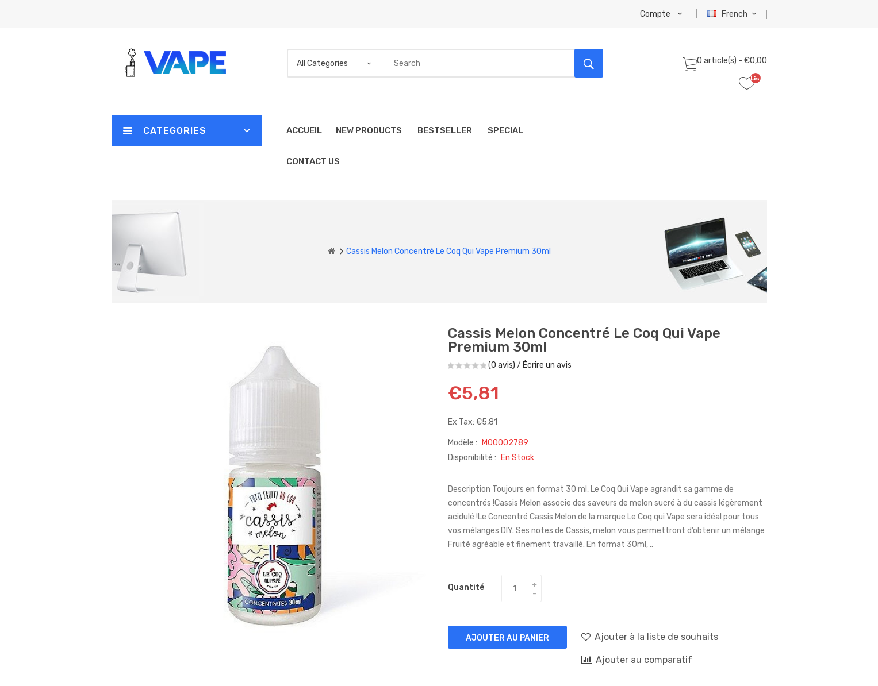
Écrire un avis (547, 365)
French (733, 14)
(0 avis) (501, 365)
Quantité (466, 587)
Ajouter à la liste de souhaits (649, 637)
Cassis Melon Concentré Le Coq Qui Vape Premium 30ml (448, 251)
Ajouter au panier (507, 638)
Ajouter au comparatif (636, 659)
